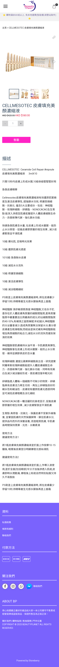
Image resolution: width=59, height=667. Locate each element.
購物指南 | (17, 621)
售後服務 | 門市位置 (32, 621)
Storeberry (34, 660)
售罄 (16, 140)
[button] (53, 37)
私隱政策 (6, 522)
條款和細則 (7, 529)
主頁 (4, 28)
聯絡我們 (6, 535)
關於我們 (6, 621)
